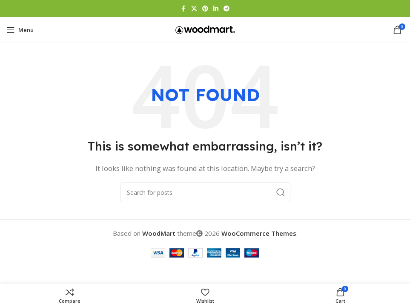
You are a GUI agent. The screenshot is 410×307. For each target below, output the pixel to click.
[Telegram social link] (226, 8)
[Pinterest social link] (205, 8)
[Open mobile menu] (20, 29)
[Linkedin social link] (216, 8)
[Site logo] (205, 29)
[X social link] (194, 8)
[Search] (205, 192)
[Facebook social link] (183, 8)
